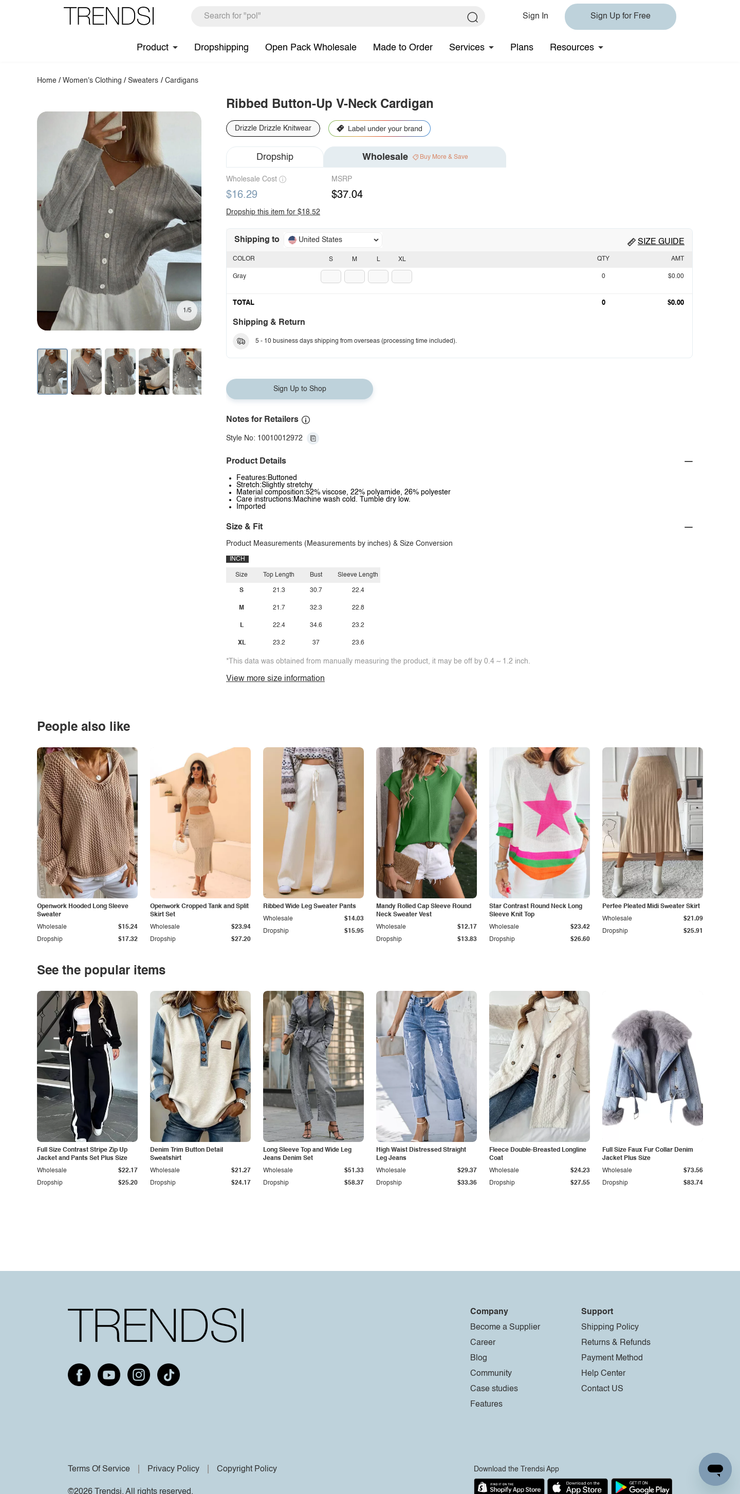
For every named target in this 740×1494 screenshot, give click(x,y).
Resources (572, 47)
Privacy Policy (173, 1469)
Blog (478, 1358)
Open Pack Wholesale (311, 47)
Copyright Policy (247, 1469)
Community (491, 1374)
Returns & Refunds (616, 1343)
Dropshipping (221, 47)
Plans (521, 47)
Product (153, 47)
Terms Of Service (99, 1469)
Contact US (602, 1389)
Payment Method (612, 1358)
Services (467, 47)
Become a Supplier (505, 1327)
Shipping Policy (610, 1327)
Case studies (494, 1389)
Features (486, 1404)
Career (482, 1343)
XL (402, 259)
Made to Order (403, 47)
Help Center (603, 1374)
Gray (239, 276)
